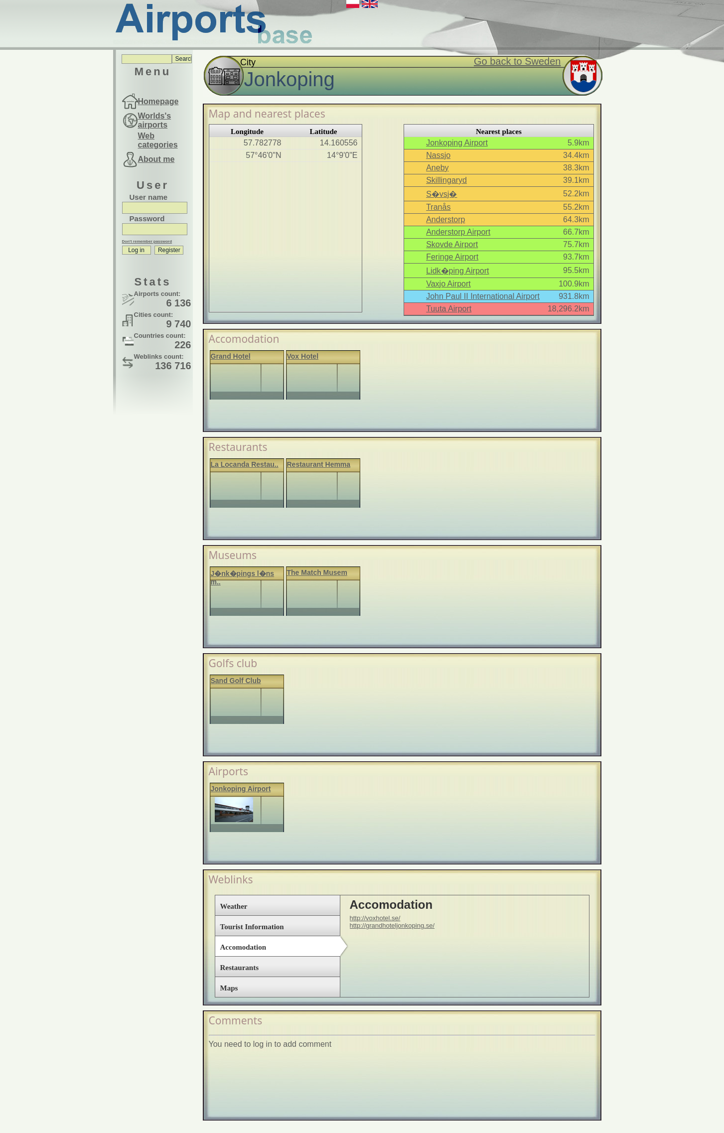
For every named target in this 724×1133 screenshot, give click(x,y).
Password (147, 218)
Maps (229, 988)
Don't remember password (147, 241)
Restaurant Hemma (319, 464)
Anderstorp (445, 219)
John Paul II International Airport (483, 296)
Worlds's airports (154, 120)
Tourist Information (252, 927)
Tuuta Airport (448, 308)
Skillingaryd (446, 180)
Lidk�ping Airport (457, 271)
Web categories (158, 140)
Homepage (158, 101)
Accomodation (243, 947)
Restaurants (239, 968)
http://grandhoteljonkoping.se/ (392, 925)
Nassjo (438, 155)
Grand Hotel (231, 356)
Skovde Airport (452, 244)
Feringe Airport (452, 257)
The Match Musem (317, 572)
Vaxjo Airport (448, 284)
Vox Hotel (303, 356)
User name (149, 197)
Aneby (437, 167)
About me (156, 159)
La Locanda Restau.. (245, 464)
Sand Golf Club (236, 681)
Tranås (438, 207)
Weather (234, 906)
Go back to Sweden (517, 61)
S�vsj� (441, 194)
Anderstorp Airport (458, 232)
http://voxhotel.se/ (375, 918)
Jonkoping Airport (457, 143)
